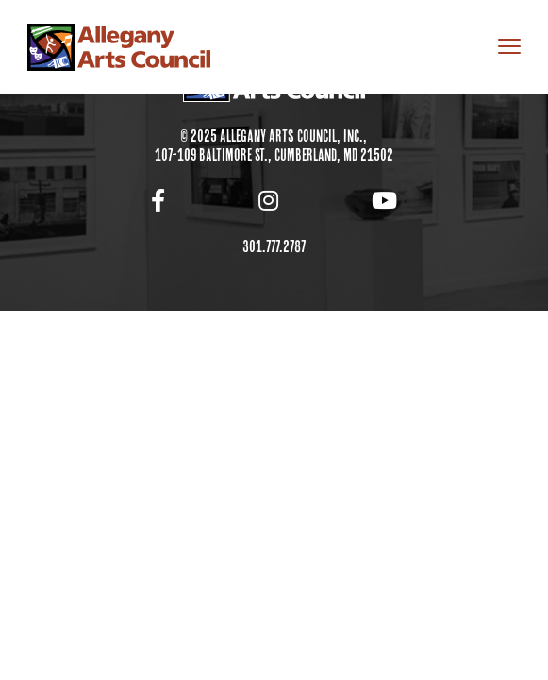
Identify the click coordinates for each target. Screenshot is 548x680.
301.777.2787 (274, 246)
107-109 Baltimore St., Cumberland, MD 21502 (274, 154)
